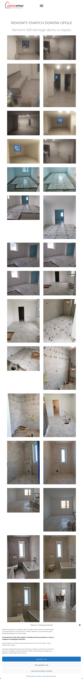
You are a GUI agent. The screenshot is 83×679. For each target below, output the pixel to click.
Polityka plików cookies (33, 676)
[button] (80, 625)
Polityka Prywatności (49, 676)
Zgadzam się (41, 659)
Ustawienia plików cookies (41, 671)
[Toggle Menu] (41, 6)
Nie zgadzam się (41, 665)
